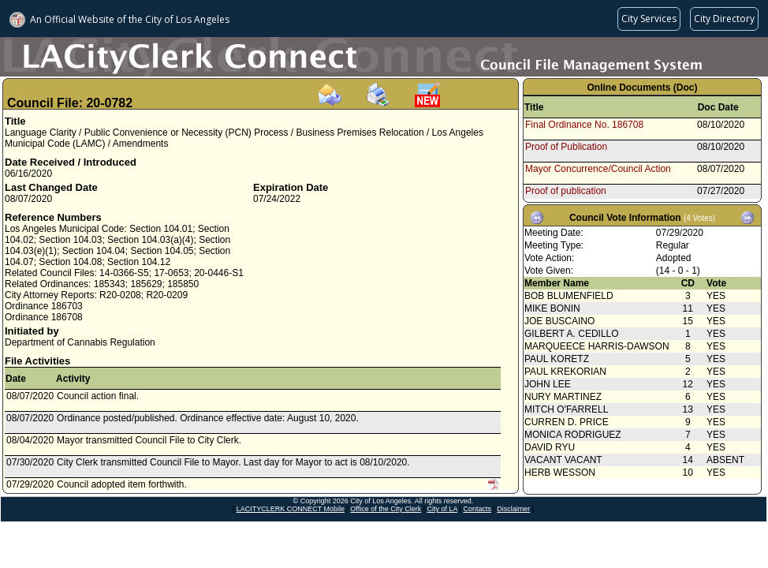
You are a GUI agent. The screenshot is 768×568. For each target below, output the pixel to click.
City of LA (442, 509)
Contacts (477, 509)
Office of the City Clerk (385, 509)
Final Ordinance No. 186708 (584, 124)
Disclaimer (513, 509)
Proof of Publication (566, 146)
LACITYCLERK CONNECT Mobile (291, 509)
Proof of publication (565, 190)
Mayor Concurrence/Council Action (598, 168)
